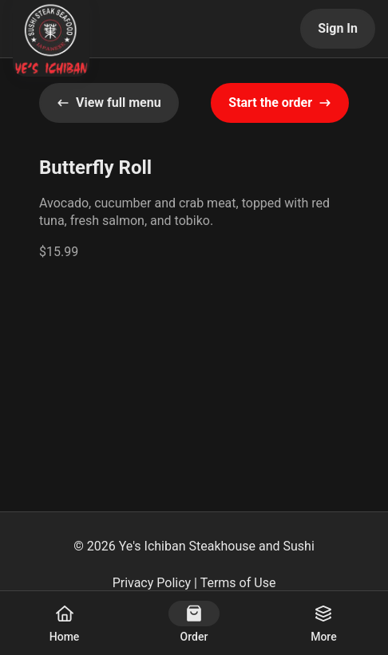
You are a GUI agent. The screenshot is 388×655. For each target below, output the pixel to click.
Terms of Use (238, 582)
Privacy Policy (152, 582)
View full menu (109, 102)
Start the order (279, 102)
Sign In (338, 28)
